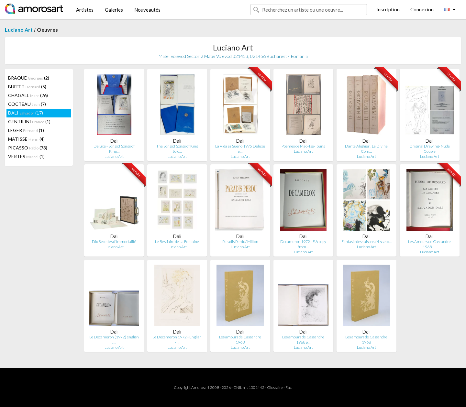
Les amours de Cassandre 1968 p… (303, 340)
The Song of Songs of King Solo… (177, 149)
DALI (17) (25, 113)
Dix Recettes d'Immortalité (114, 241)
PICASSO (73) (27, 147)
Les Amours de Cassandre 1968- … (429, 244)
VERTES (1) (26, 156)
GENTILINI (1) (29, 121)
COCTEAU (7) (27, 104)
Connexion (422, 9)
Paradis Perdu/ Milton (240, 241)
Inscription (388, 9)
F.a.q (289, 387)
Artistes (85, 10)
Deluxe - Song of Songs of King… (114, 149)
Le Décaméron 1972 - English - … (177, 340)
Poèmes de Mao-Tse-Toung (303, 146)
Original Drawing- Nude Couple (429, 149)
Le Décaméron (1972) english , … (114, 340)
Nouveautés (147, 10)
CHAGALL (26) (28, 95)
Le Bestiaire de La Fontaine (177, 241)
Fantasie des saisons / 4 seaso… (366, 241)
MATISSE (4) (26, 139)
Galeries (114, 10)
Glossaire (275, 387)
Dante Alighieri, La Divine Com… (366, 149)
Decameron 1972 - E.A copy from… (303, 244)
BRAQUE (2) (28, 78)
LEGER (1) (26, 130)
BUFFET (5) (27, 86)
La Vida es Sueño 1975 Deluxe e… (240, 149)
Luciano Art (19, 30)
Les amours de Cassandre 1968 (240, 340)
